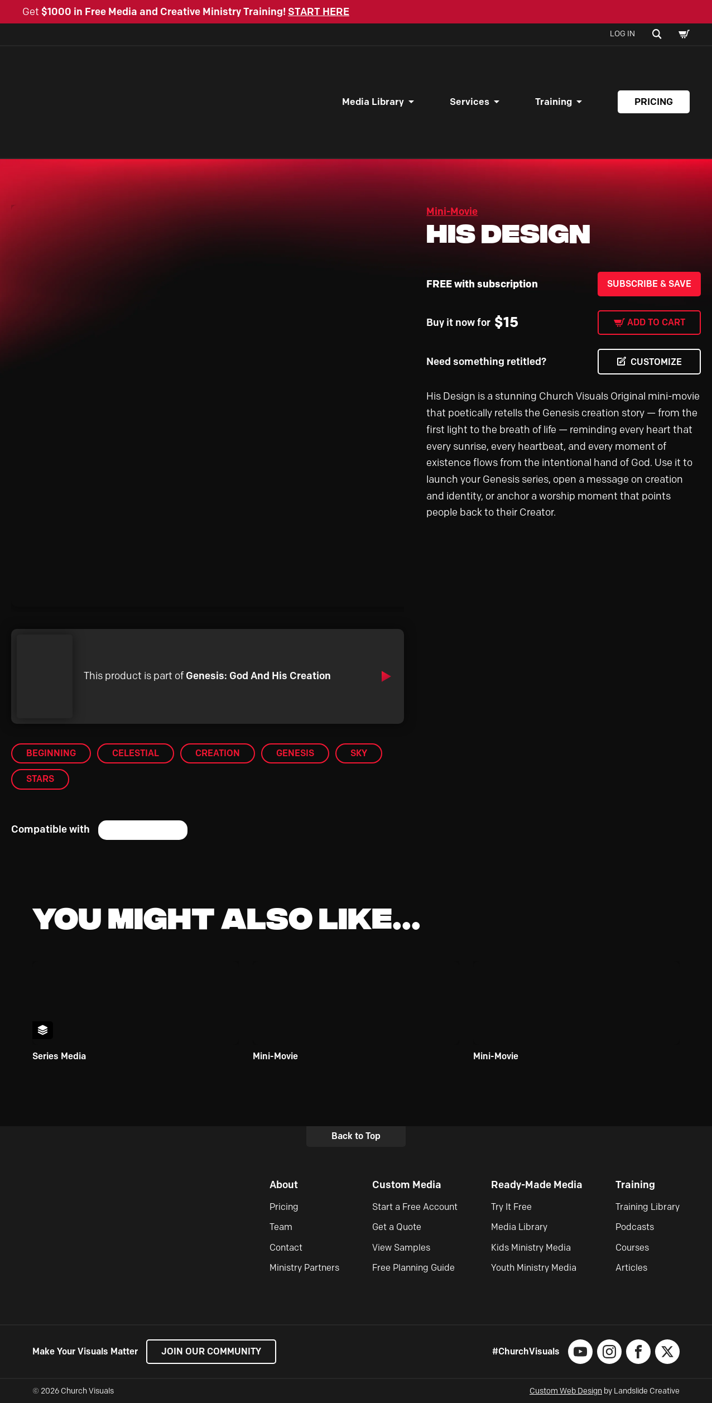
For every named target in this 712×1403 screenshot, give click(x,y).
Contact (286, 1247)
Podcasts (634, 1227)
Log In (622, 34)
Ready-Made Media (537, 1185)
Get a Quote (396, 1227)
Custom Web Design (566, 1391)
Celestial (135, 753)
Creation (217, 753)
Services (469, 101)
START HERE (318, 12)
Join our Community (211, 1351)
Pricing (653, 101)
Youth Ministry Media (533, 1267)
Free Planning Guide (413, 1267)
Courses (632, 1247)
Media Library (373, 101)
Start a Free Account (415, 1207)
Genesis (295, 753)
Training (553, 101)
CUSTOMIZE (656, 362)
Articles (631, 1267)
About (284, 1185)
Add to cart (656, 322)
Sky (358, 753)
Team (281, 1227)
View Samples (401, 1247)
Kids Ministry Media (531, 1247)
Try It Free (511, 1207)
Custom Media (406, 1185)
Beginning (51, 753)
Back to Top (356, 1136)
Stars (40, 778)
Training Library (647, 1207)
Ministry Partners (304, 1267)
